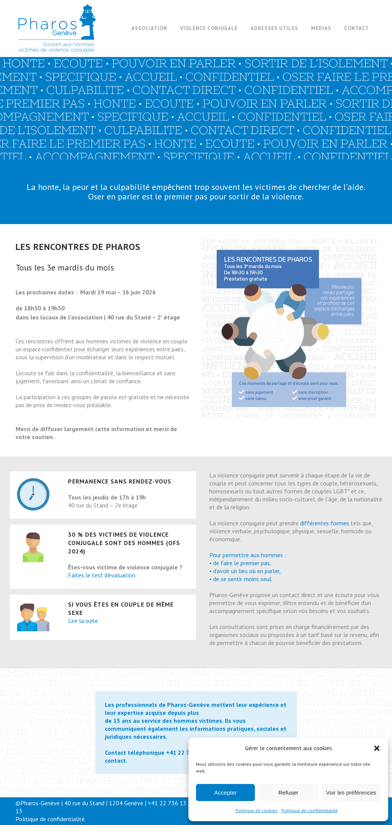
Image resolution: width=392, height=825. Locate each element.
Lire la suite (83, 620)
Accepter (225, 792)
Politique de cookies (257, 810)
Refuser (288, 792)
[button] (377, 748)
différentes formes (324, 523)
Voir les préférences (351, 792)
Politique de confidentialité (309, 810)
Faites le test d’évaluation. (102, 575)
